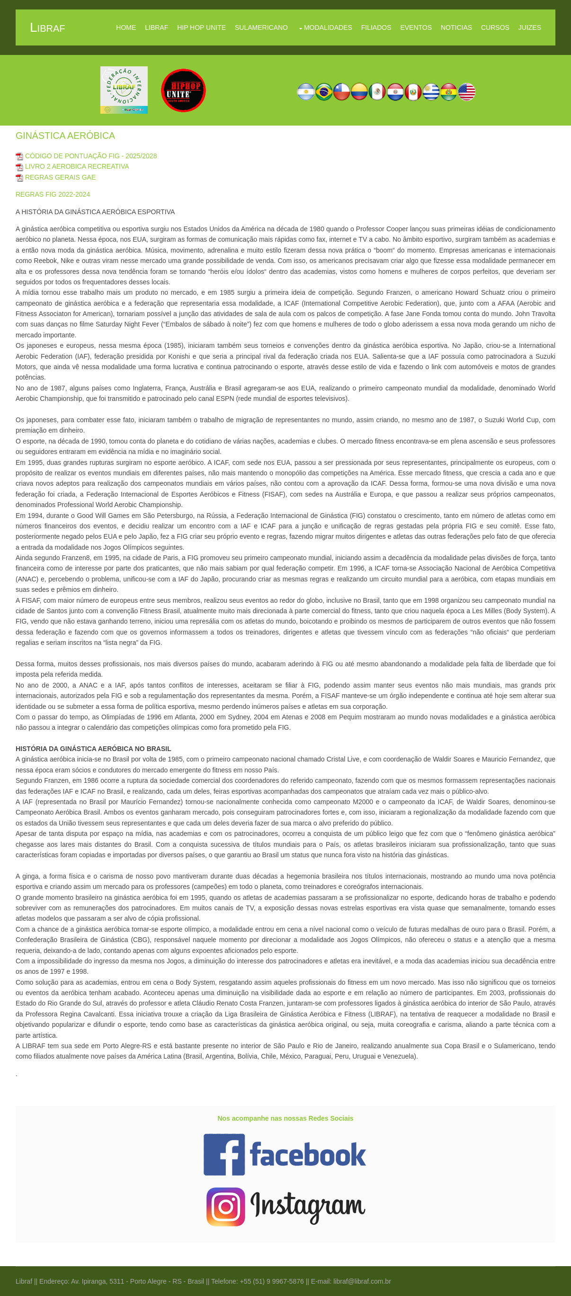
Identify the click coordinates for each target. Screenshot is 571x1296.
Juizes (529, 27)
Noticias (456, 27)
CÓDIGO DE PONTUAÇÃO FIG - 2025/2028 (86, 156)
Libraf (156, 27)
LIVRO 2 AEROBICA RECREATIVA (72, 166)
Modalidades (328, 27)
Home (126, 27)
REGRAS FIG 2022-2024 (53, 194)
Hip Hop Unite (201, 27)
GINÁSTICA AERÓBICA (65, 135)
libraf (47, 27)
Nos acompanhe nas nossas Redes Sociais (285, 1118)
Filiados (376, 27)
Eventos (416, 27)
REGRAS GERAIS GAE (56, 177)
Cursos (495, 27)
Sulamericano (261, 27)
